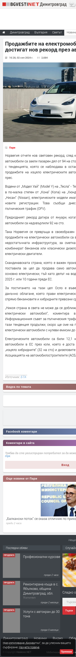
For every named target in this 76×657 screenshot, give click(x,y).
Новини (40, 638)
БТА (23, 377)
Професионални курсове (41, 556)
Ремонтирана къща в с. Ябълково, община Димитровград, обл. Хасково (40, 591)
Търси (69, 610)
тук (7, 456)
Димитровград (15, 638)
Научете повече (29, 647)
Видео (58, 638)
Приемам (66, 651)
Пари (12, 147)
